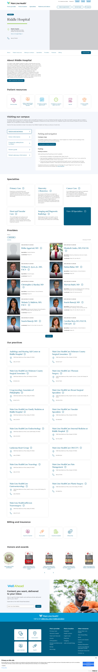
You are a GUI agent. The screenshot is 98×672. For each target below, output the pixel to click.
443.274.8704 (61, 166)
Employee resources (83, 650)
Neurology (52, 649)
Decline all (88, 665)
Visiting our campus (29, 52)
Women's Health (54, 633)
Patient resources (17, 52)
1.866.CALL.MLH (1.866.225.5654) (52, 619)
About (8, 52)
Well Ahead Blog (82, 635)
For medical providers (63, 1)
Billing (60, 52)
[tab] (19, 131)
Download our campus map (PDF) (47, 144)
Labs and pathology (69, 643)
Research (71, 1)
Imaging (66, 640)
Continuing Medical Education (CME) (83, 647)
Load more (49, 336)
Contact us (81, 653)
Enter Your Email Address (13, 606)
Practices (54, 52)
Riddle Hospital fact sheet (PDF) (15, 80)
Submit (38, 606)
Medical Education (83, 644)
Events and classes (83, 639)
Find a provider (55, 628)
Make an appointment (64, 7)
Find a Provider (86, 52)
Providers (46, 52)
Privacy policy (4, 667)
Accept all (88, 662)
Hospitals (66, 631)
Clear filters (9, 239)
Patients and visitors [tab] (44, 6)
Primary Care (53, 631)
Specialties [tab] (33, 6)
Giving (83, 1)
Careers (77, 1)
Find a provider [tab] (11, 6)
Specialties (39, 52)
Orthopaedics (53, 640)
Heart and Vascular (55, 636)
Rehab (51, 647)
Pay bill (88, 1)
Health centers (68, 633)
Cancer (52, 638)
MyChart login (78, 7)
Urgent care (67, 636)
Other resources (83, 628)
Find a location (69, 628)
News (79, 637)
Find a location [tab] (22, 6)
